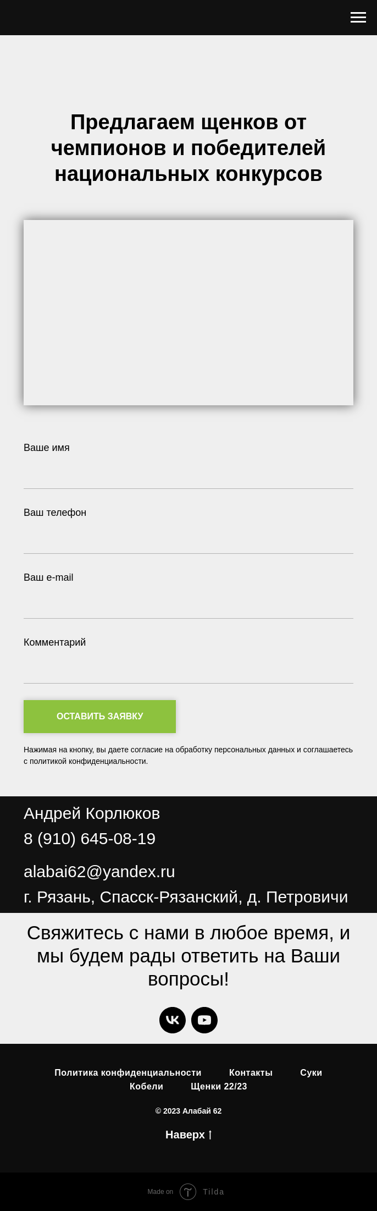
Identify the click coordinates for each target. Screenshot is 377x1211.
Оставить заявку (116, 716)
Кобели (146, 1086)
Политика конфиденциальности (128, 1072)
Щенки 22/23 (219, 1086)
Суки (311, 1072)
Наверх (188, 1135)
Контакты (251, 1072)
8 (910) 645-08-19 (90, 838)
